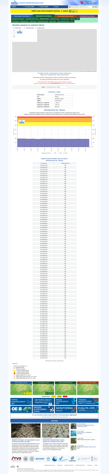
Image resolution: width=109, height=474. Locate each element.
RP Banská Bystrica (53, 73)
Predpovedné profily (51, 74)
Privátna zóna (89, 465)
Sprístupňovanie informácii (80, 465)
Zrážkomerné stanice (55, 18)
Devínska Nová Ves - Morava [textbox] (53, 87)
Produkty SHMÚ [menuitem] (30, 6)
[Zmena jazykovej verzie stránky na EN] (69, 6)
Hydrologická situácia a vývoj (31, 18)
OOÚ (66, 416)
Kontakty (96, 465)
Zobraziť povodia (30, 28)
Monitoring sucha (65, 18)
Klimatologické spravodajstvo (87, 16)
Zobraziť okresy (41, 28)
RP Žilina (46, 73)
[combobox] (57, 87)
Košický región (52, 21)
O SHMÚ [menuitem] (13, 6)
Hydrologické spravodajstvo (43, 16)
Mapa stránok (59, 465)
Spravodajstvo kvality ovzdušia (65, 16)
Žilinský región (33, 21)
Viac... (72, 21)
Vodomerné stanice (44, 18)
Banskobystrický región (43, 21)
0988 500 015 (73, 415)
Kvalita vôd (72, 18)
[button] (14, 31)
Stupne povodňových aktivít (63, 21)
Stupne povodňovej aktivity (63, 74)
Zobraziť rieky (18, 28)
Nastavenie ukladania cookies (49, 465)
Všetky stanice (43, 74)
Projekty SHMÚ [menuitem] (44, 6)
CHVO (77, 18)
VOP (64, 416)
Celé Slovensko (15, 21)
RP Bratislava (41, 73)
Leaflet (82, 71)
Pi (27, 393)
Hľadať (95, 6)
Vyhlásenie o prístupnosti (68, 465)
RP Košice (61, 73)
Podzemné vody (67, 73)
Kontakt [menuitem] (56, 6)
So (30, 393)
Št (24, 393)
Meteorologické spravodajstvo (22, 16)
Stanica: (43, 87)
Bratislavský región (24, 21)
